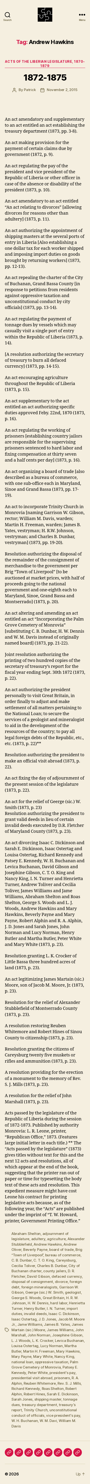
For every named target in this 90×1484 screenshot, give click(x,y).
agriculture (56, 1239)
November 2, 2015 (62, 89)
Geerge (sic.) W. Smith (44, 1292)
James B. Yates (57, 1324)
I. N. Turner (56, 1308)
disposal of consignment (32, 1281)
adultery (38, 1239)
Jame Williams (29, 1324)
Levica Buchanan (69, 1340)
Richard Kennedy (25, 1388)
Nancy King (64, 1356)
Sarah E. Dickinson (62, 1394)
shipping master (47, 1399)
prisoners (62, 1378)
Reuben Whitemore (40, 1383)
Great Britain (53, 1298)
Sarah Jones (21, 1399)
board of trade (61, 1249)
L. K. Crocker (42, 1340)
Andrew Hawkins (48, 1244)
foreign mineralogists (39, 1287)
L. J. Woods (20, 1340)
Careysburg (66, 1260)
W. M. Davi (48, 1420)
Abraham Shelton (26, 1233)
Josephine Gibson (67, 1335)
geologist (73, 1292)
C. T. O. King (43, 1260)
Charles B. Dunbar (52, 1265)
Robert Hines (34, 1394)
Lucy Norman (51, 1346)
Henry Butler (34, 1308)
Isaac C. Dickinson (63, 1313)
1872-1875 (45, 77)
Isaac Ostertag (24, 1319)
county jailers (54, 1271)
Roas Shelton (53, 1388)
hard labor (58, 1303)
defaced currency (67, 1276)
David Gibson (38, 1276)
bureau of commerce (62, 1255)
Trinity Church (36, 1410)
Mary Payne (21, 1356)
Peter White (38, 1372)
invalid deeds (35, 1313)
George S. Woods (26, 1298)
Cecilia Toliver (23, 1265)
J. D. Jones (47, 1319)
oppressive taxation (51, 1362)
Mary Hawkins (68, 1351)
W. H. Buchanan (24, 1420)
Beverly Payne (35, 1249)
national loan (22, 1362)
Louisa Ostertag (24, 1346)
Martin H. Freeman (38, 1351)
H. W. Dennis (38, 1303)
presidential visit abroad (32, 1378)
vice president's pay (63, 1415)
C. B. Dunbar (21, 1260)
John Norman (38, 1335)
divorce (61, 1281)
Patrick (30, 89)
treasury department (39, 1404)
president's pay (62, 1372)
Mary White (43, 1356)
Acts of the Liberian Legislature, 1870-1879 (45, 63)
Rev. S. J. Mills (69, 1383)
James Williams (60, 1330)
